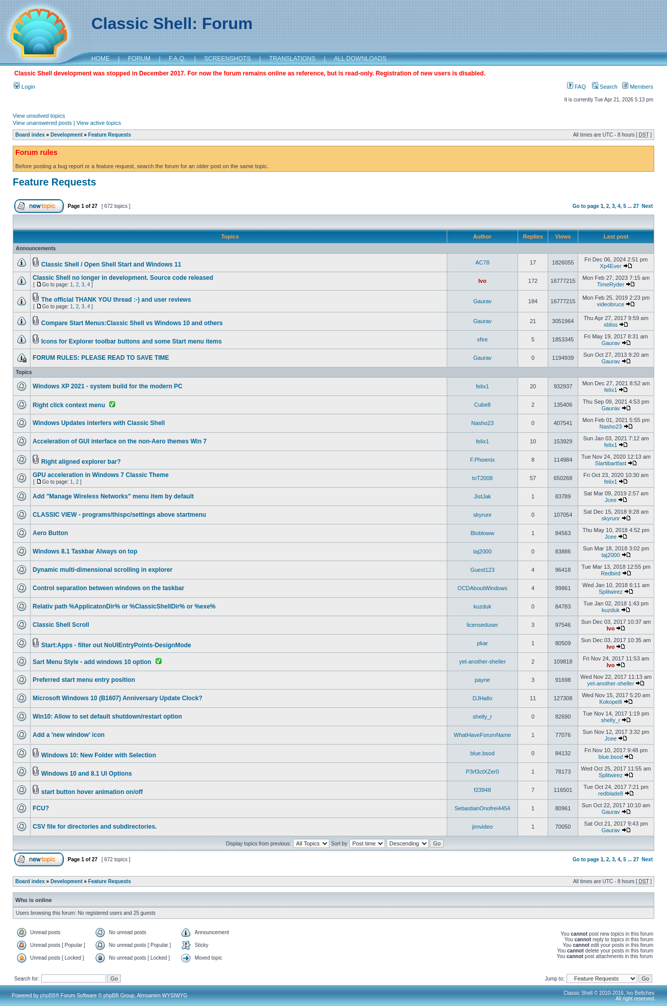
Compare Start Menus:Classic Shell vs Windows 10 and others (132, 323)
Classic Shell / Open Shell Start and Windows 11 (111, 264)
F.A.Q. (177, 58)
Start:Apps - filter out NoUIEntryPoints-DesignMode (116, 645)
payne (482, 680)
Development (66, 135)
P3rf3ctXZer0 (482, 772)
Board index (30, 135)
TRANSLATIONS (292, 58)
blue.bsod (482, 753)
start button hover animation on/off (92, 792)
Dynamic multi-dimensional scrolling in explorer (102, 569)
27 (636, 206)
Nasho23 (482, 423)
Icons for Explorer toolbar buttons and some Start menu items (131, 341)
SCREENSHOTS (227, 58)
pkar (482, 643)
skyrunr (482, 515)
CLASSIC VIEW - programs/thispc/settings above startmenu (119, 514)
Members (637, 87)
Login (24, 87)
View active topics (98, 123)
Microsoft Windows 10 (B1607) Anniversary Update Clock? (117, 698)
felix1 (482, 386)
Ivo (482, 281)
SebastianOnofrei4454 (482, 808)
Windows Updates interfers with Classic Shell (99, 423)
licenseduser (482, 625)
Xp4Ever (610, 266)
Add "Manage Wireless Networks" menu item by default (113, 496)
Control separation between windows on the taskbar (108, 588)
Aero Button (50, 533)
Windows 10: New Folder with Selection (98, 755)
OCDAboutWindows (482, 588)
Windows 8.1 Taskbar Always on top (85, 551)
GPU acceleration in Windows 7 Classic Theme (101, 475)
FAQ (576, 87)
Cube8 (482, 405)
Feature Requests (109, 135)
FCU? (41, 808)
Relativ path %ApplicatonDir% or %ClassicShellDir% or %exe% (124, 606)
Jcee (611, 500)
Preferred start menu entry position (84, 679)
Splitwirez (611, 592)
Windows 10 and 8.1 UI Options (86, 773)
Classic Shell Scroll (61, 624)
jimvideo (482, 827)
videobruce (611, 304)
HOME (100, 58)
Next (647, 206)
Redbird (611, 573)
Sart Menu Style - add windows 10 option (92, 662)
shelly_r (482, 716)
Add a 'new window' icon (69, 734)
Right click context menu (69, 405)
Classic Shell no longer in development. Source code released (123, 277)
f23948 (482, 790)
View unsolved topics (39, 116)
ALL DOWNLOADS (360, 58)
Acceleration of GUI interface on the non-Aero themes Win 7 (120, 441)
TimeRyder (610, 284)
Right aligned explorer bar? (81, 461)
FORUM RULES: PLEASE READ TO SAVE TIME (101, 357)
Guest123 (482, 570)
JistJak (482, 496)
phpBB (48, 995)
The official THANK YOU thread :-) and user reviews (116, 299)
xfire (482, 339)
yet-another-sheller (482, 661)
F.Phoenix (482, 460)
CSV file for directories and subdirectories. (95, 826)
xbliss (611, 325)
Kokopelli (610, 702)
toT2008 (482, 478)
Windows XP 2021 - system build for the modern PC (108, 386)
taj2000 (482, 551)
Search (605, 87)
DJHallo (483, 698)
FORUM (139, 58)
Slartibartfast (611, 463)
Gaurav (482, 301)
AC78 (482, 262)
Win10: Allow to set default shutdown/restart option (107, 716)
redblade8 (610, 793)
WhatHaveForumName (482, 735)
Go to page (586, 206)
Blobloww (482, 533)
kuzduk (483, 606)
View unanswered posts (42, 123)
